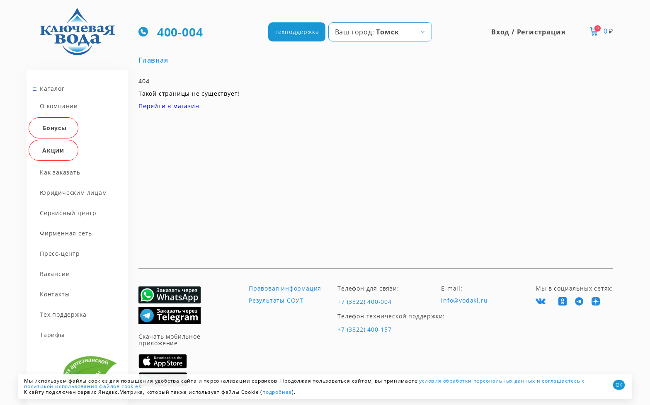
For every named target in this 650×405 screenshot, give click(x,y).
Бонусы (54, 128)
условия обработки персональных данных (477, 380)
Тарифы (52, 335)
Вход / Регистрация (528, 32)
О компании (59, 106)
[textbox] (380, 32)
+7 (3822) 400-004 (364, 301)
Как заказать (60, 172)
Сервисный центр (68, 213)
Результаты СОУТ (276, 300)
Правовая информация (285, 288)
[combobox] (380, 31)
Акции (53, 150)
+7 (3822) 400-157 (364, 329)
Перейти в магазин (168, 106)
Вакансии (55, 274)
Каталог (52, 88)
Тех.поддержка (63, 314)
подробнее (277, 391)
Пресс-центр (60, 253)
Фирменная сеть (66, 233)
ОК (619, 384)
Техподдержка (296, 32)
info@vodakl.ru (464, 300)
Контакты (55, 294)
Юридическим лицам (73, 192)
